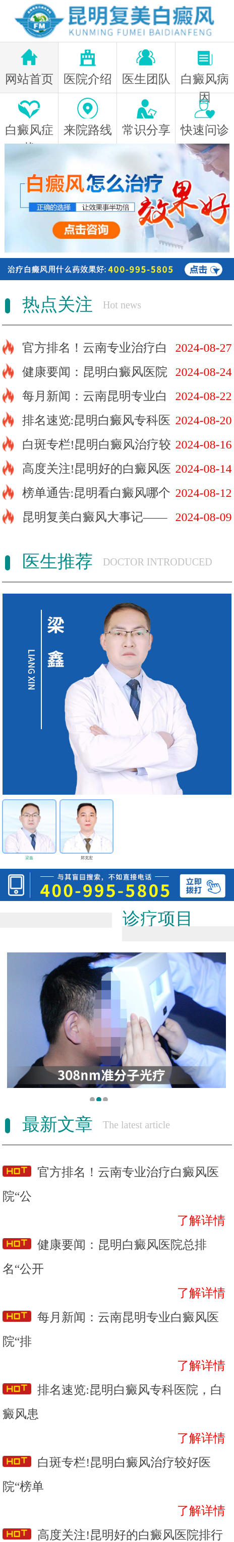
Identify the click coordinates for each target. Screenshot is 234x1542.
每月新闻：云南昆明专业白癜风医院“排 (111, 1326)
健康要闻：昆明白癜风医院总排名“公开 (105, 1254)
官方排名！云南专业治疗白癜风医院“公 (111, 1181)
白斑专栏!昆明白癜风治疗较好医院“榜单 (107, 1471)
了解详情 (201, 1220)
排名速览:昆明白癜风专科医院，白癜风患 (112, 1399)
